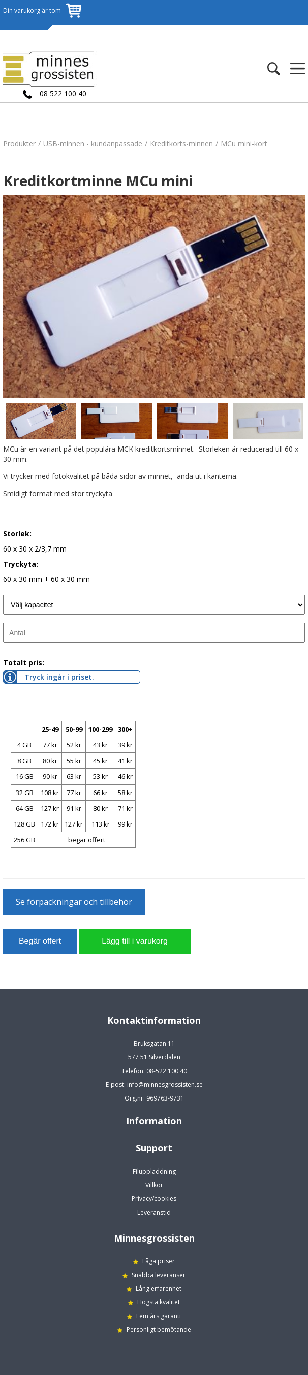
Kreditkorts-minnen (181, 143)
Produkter (19, 143)
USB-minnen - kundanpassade (92, 143)
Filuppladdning (154, 1171)
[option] (154, 296)
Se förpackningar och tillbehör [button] (74, 901)
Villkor (154, 1185)
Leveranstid (154, 1212)
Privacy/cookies (154, 1198)
